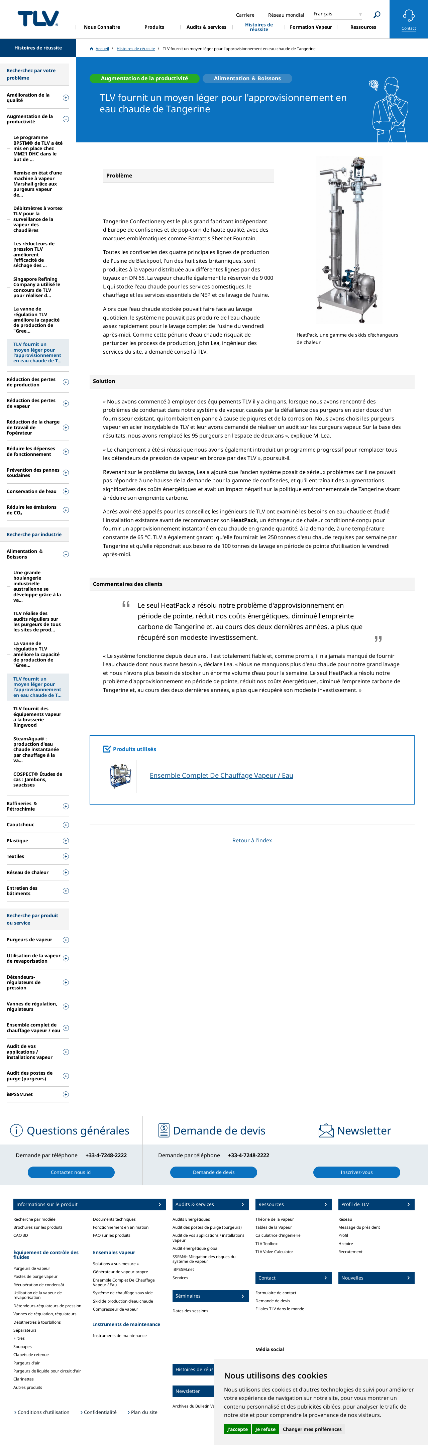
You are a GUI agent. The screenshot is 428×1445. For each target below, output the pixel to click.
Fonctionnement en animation (120, 1227)
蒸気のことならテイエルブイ (38, 18)
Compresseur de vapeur (115, 1309)
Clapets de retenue (31, 1354)
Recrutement (350, 1251)
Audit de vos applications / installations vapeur (208, 1237)
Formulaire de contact (275, 1293)
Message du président (359, 1227)
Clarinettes (23, 1379)
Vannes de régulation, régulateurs (45, 1314)
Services (180, 1278)
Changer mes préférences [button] (312, 1429)
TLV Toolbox (266, 1243)
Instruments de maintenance (120, 1335)
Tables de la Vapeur (273, 1227)
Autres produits (27, 1387)
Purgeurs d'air (26, 1363)
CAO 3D (20, 1235)
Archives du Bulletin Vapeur (198, 1406)
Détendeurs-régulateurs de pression (47, 1306)
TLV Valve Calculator (274, 1251)
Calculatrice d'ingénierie (278, 1235)
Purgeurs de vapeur (31, 1268)
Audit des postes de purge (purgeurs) (207, 1227)
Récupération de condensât (38, 1285)
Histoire (345, 1243)
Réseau (345, 1219)
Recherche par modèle (34, 1219)
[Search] (377, 15)
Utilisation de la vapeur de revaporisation (37, 1295)
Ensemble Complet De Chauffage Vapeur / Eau (221, 775)
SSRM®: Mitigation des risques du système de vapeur (204, 1259)
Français (323, 13)
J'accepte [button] (237, 1429)
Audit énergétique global (195, 1248)
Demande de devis (272, 1301)
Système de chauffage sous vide (123, 1293)
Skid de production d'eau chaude (123, 1301)
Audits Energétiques (191, 1219)
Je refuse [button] (265, 1429)
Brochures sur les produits (38, 1227)
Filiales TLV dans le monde (279, 1309)
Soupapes (22, 1346)
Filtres (19, 1338)
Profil (343, 1235)
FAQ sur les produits (111, 1235)
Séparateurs (24, 1330)
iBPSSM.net (183, 1269)
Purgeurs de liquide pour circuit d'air (47, 1371)
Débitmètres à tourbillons (37, 1322)
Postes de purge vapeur (35, 1276)
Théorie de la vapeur (274, 1219)
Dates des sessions (190, 1311)
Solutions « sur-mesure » (116, 1264)
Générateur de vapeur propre (120, 1272)
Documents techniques (114, 1219)
